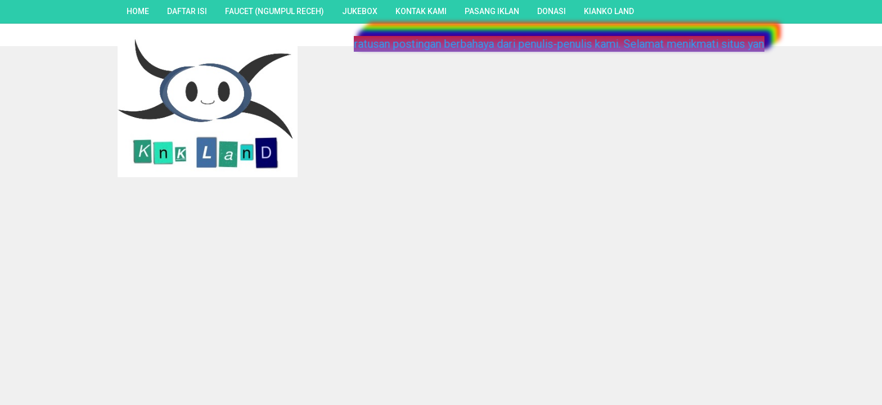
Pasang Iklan (492, 11)
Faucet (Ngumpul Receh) (274, 11)
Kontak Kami (421, 11)
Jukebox (359, 11)
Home (138, 11)
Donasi (551, 11)
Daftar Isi (187, 11)
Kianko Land (609, 11)
